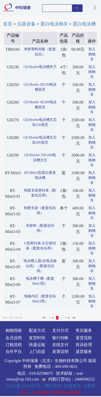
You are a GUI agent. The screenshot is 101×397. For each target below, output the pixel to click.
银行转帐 (60, 338)
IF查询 (89, 386)
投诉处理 (84, 344)
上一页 (51, 318)
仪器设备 (26, 23)
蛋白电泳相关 (54, 23)
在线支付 (60, 344)
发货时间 (37, 338)
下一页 (67, 318)
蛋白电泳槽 (84, 23)
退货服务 (84, 351)
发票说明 (60, 351)
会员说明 (14, 338)
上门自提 (37, 351)
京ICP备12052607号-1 (25, 386)
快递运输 (37, 344)
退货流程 (84, 338)
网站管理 (53, 386)
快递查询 (72, 386)
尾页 (74, 318)
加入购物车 (91, 54)
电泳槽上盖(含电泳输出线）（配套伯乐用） (40, 266)
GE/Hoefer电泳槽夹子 (40, 67)
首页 (7, 23)
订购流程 (14, 344)
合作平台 (14, 351)
